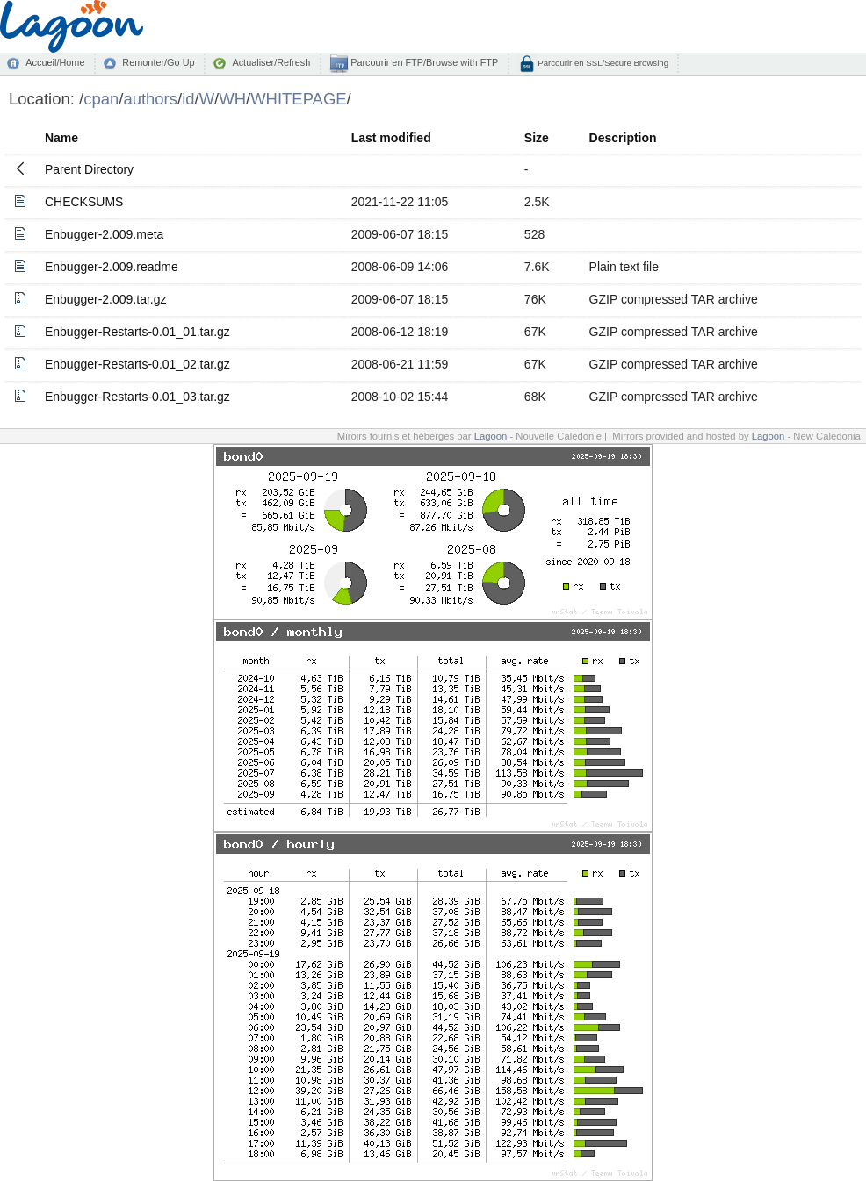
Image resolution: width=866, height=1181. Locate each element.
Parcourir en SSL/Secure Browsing (602, 63)
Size (536, 138)
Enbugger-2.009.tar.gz (106, 299)
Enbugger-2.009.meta (104, 234)
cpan (101, 98)
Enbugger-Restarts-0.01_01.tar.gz (137, 332)
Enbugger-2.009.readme (111, 267)
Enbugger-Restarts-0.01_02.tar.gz (137, 364)
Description (623, 138)
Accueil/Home (54, 62)
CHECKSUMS (84, 202)
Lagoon (491, 436)
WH (232, 98)
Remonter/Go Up (158, 62)
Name (61, 138)
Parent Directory (89, 169)
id (188, 98)
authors (150, 98)
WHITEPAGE (298, 98)
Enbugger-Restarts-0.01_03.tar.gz (137, 397)
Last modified (391, 138)
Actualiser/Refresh (271, 62)
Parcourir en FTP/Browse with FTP (423, 62)
